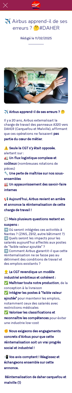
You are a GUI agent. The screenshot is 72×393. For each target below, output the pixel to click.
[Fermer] (5, 5)
